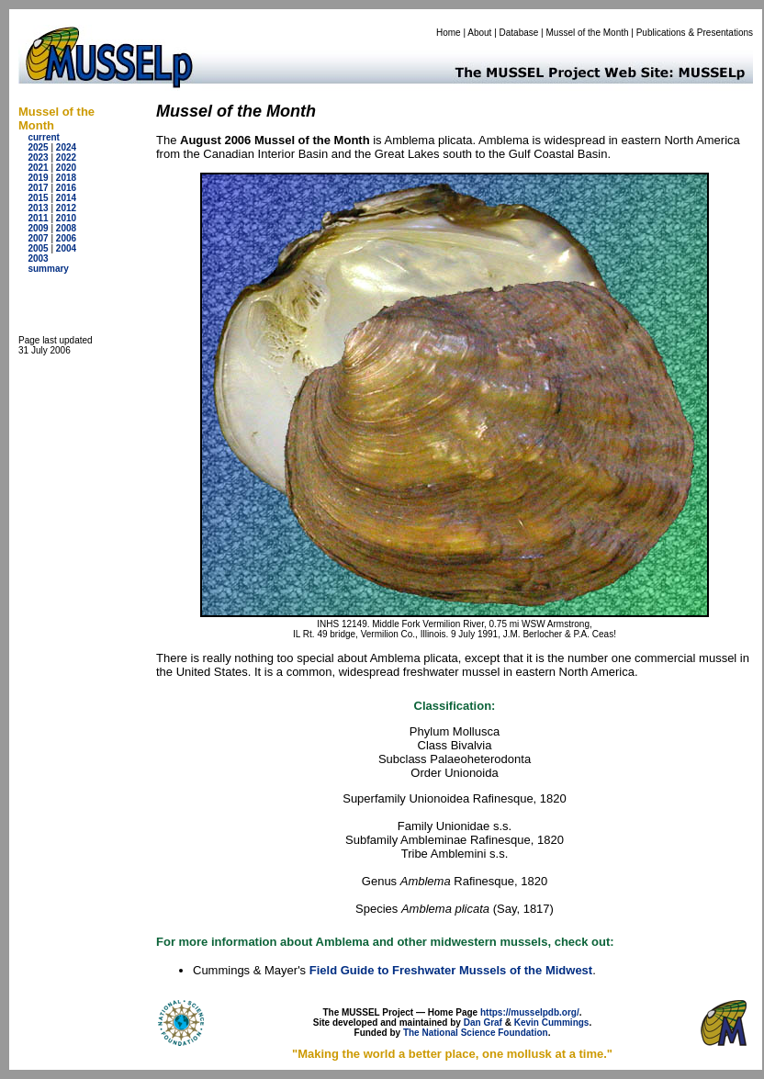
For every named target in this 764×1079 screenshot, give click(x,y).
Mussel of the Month (587, 33)
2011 (38, 218)
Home (448, 33)
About (479, 33)
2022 (66, 157)
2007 (38, 238)
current (43, 137)
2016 (66, 188)
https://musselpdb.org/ (529, 1012)
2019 (38, 178)
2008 (66, 228)
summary (48, 269)
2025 (38, 147)
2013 (38, 208)
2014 (66, 198)
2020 (66, 168)
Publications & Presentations (694, 33)
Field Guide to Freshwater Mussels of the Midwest (450, 970)
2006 (66, 238)
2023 (38, 157)
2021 (38, 168)
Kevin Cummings (552, 1022)
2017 (38, 188)
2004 (66, 248)
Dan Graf (483, 1022)
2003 (38, 258)
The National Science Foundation (475, 1033)
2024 (66, 147)
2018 (66, 178)
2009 (38, 228)
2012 (66, 208)
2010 (66, 218)
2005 (38, 248)
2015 (38, 198)
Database (519, 33)
